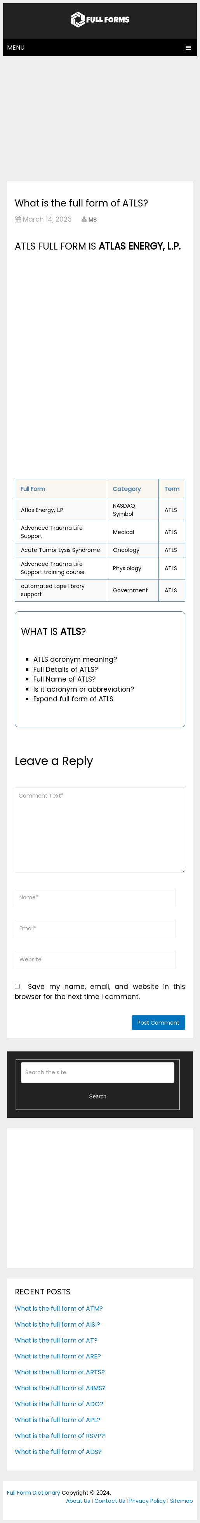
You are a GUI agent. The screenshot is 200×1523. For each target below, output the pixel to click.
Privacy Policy (147, 1501)
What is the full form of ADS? (58, 1451)
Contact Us (109, 1501)
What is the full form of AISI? (57, 1324)
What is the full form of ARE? (58, 1356)
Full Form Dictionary (33, 1493)
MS (93, 219)
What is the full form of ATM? (59, 1308)
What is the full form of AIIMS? (60, 1388)
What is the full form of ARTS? (60, 1372)
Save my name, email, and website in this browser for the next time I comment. (100, 991)
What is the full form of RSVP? (60, 1435)
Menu (15, 47)
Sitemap (181, 1501)
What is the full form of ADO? (59, 1404)
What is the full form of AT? (56, 1340)
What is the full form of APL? (57, 1419)
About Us (78, 1501)
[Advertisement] (100, 118)
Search (97, 1096)
